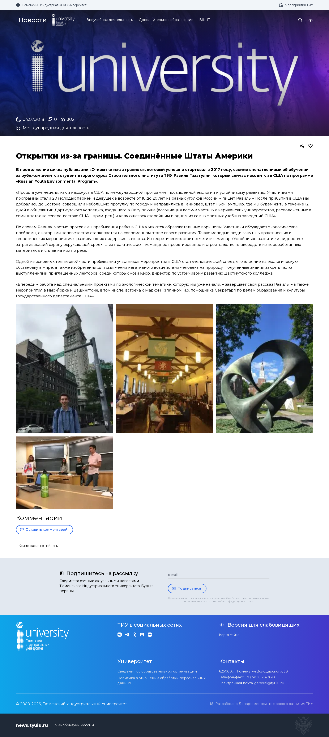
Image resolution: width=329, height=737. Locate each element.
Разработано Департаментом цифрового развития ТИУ (261, 704)
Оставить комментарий (44, 530)
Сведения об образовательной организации (157, 671)
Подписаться (186, 588)
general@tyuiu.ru (269, 683)
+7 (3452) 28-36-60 (261, 677)
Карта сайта (229, 635)
